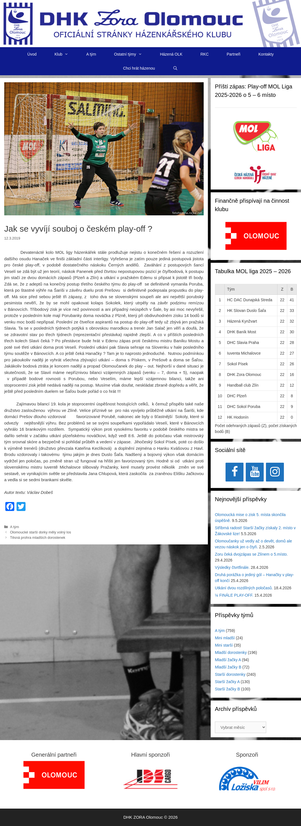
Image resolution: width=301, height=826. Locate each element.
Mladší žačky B (228, 667)
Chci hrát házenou (139, 68)
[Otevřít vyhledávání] (175, 68)
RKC (204, 54)
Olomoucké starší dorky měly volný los (40, 532)
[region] (256, 239)
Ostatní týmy (132, 54)
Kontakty (266, 54)
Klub (65, 54)
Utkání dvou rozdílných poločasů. (244, 588)
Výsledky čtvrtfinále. (232, 567)
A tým (91, 54)
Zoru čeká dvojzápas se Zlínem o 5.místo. (251, 554)
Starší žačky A (227, 681)
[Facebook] (234, 472)
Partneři (233, 54)
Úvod (32, 54)
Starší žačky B (227, 689)
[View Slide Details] (256, 236)
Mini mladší (225, 638)
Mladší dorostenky (231, 652)
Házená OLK (171, 54)
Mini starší (224, 645)
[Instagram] (275, 472)
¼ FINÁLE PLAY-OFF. (234, 595)
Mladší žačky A (228, 660)
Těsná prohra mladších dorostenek (37, 537)
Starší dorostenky (230, 674)
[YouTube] (255, 472)
